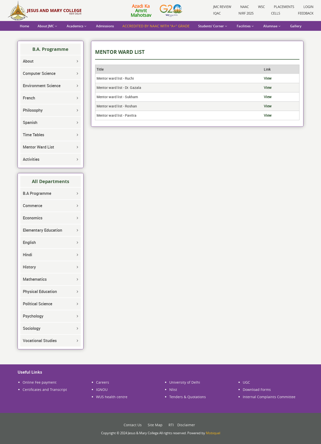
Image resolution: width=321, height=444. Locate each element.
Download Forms (257, 389)
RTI (171, 424)
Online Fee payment (39, 382)
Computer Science (39, 73)
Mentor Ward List (38, 147)
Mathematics (35, 279)
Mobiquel (213, 433)
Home (24, 26)
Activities (31, 159)
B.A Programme (37, 193)
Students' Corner (211, 26)
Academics (75, 26)
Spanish (30, 122)
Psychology (33, 316)
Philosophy (33, 110)
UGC (246, 382)
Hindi (27, 254)
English (29, 242)
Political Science (37, 304)
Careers (102, 382)
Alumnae (270, 26)
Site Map (155, 424)
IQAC (217, 13)
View (268, 78)
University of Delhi (184, 382)
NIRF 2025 (246, 13)
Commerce (32, 205)
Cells (275, 13)
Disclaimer (186, 424)
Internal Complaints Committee (269, 396)
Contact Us (133, 424)
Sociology (31, 328)
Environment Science (41, 85)
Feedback (305, 13)
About (28, 61)
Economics (32, 218)
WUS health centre (111, 396)
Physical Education (40, 291)
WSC (261, 7)
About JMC (46, 26)
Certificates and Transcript (45, 389)
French (29, 98)
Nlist (173, 389)
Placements (284, 7)
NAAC (244, 7)
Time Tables (33, 134)
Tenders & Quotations (187, 396)
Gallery (295, 26)
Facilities (244, 26)
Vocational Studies (40, 340)
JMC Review (222, 7)
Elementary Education (42, 230)
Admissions (105, 26)
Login (308, 7)
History (29, 267)
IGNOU (102, 389)
